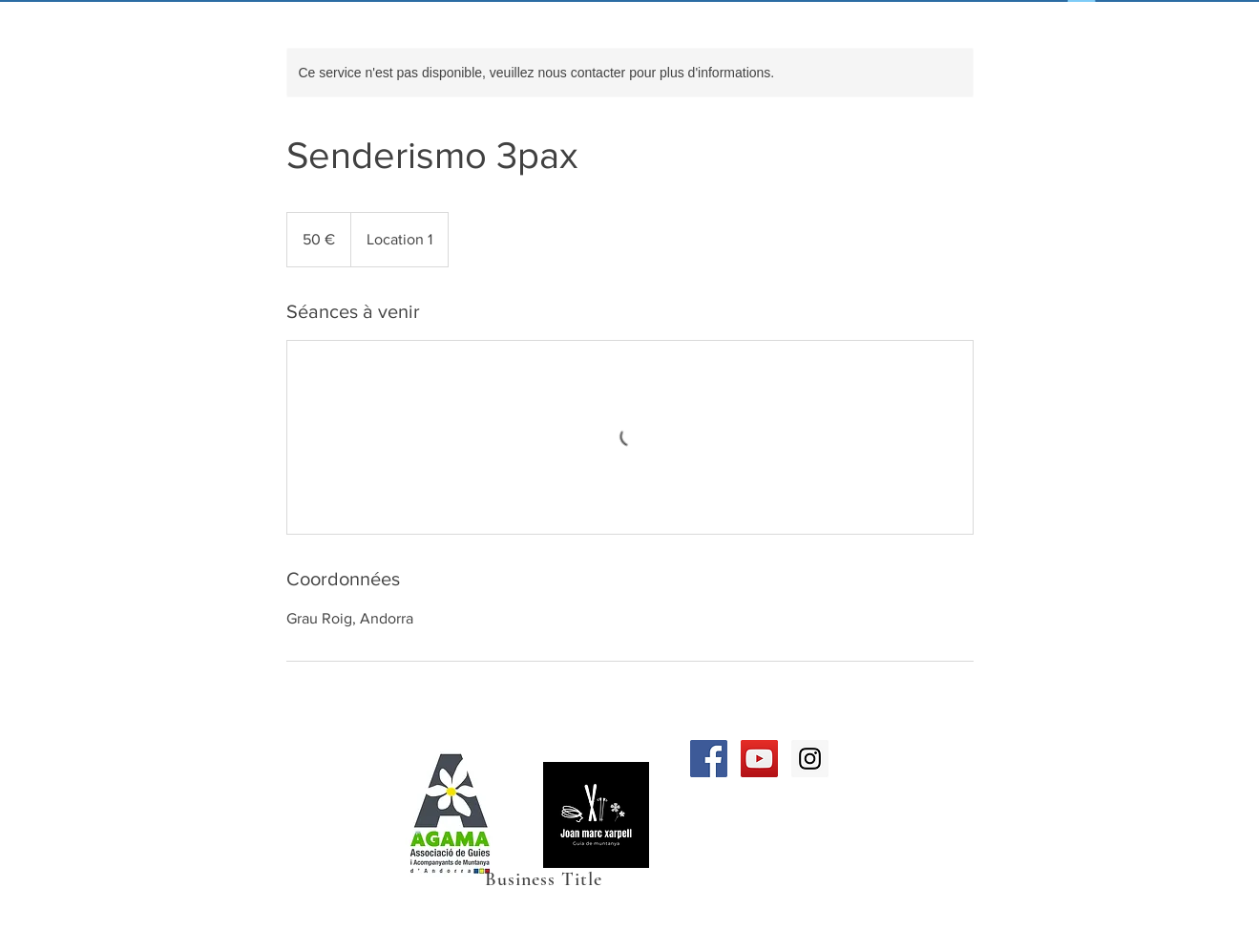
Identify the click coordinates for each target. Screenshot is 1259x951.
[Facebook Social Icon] (708, 758)
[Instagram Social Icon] (810, 758)
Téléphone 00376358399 (299, 845)
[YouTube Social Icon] (759, 758)
